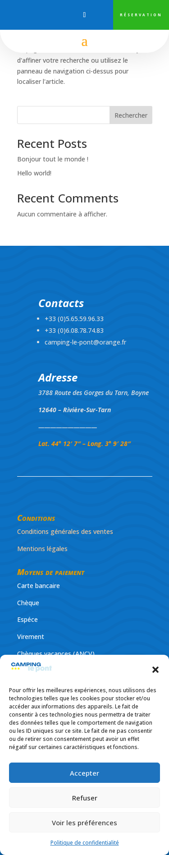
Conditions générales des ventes (65, 531)
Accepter (84, 772)
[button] (155, 669)
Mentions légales (42, 548)
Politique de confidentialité (84, 842)
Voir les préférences (84, 822)
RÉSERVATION (141, 14)
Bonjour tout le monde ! (52, 159)
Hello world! (34, 173)
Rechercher (130, 115)
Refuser (84, 797)
